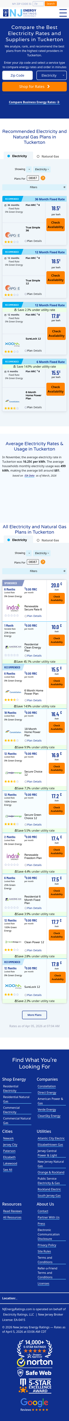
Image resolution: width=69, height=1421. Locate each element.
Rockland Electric (49, 1189)
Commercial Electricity (11, 1110)
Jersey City (10, 1145)
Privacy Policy (47, 1245)
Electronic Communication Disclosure (49, 1234)
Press (41, 1224)
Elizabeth (9, 1157)
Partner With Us (49, 1217)
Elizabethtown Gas (50, 1145)
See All (7, 1170)
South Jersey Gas (49, 1196)
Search (51, 3)
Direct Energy (47, 1092)
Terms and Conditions (45, 1260)
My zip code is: (22, 4)
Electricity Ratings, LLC (18, 1314)
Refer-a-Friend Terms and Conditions (47, 1272)
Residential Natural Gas (16, 1099)
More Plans (35, 1015)
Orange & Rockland (51, 1172)
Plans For (19, 178)
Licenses (43, 1283)
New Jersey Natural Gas (51, 1164)
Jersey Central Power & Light (47, 1153)
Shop (34, 86)
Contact (43, 1211)
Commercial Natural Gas (17, 1120)
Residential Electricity (10, 1088)
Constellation (47, 1086)
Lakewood (10, 1163)
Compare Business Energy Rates (34, 102)
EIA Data (29, 475)
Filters (33, 187)
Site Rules (44, 1251)
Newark (8, 1138)
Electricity (41, 169)
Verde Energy (47, 1109)
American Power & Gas (50, 1101)
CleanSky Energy (49, 1116)
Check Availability (56, 333)
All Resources (12, 1217)
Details (34, 241)
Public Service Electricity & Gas (49, 1181)
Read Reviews (12, 1211)
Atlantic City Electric (51, 1138)
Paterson (9, 1151)
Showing (20, 168)
